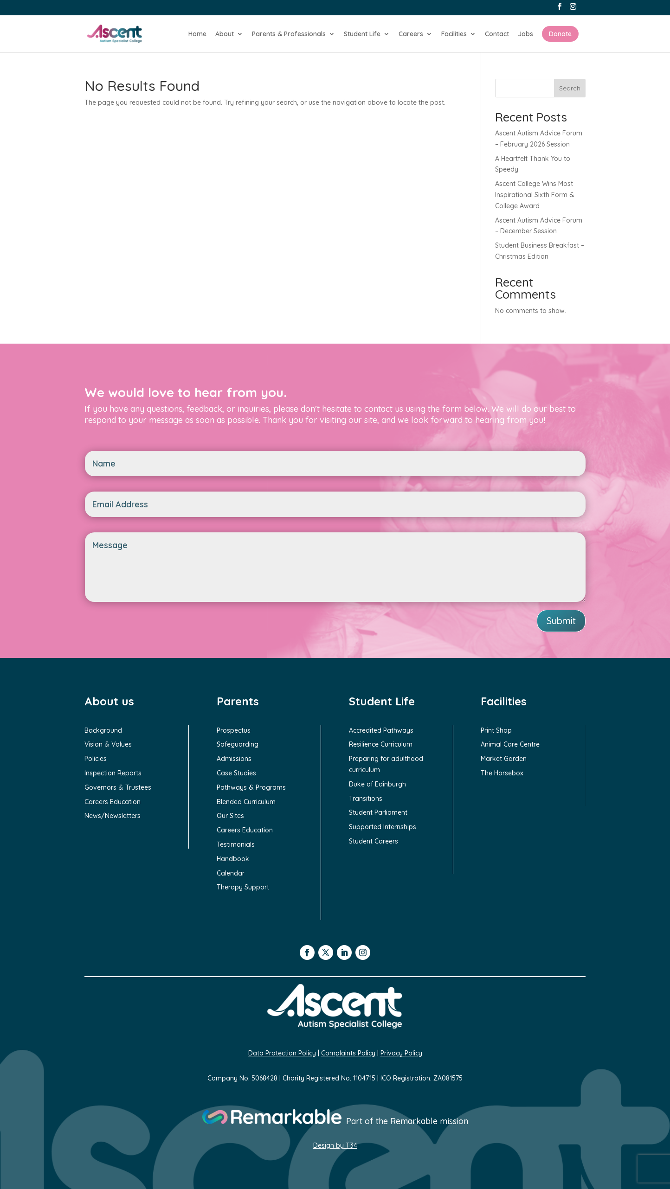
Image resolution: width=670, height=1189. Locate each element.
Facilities (454, 34)
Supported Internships (382, 827)
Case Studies (236, 773)
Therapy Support (243, 887)
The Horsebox (502, 773)
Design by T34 (335, 1145)
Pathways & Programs (251, 787)
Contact (497, 34)
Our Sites (230, 816)
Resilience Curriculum (380, 744)
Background (103, 730)
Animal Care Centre (510, 744)
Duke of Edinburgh (377, 784)
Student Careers (373, 841)
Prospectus (234, 730)
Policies (95, 758)
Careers (411, 34)
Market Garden (504, 758)
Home (197, 34)
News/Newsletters (112, 816)
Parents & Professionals (289, 34)
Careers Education (112, 802)
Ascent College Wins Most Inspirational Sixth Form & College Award (534, 194)
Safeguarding (237, 744)
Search (569, 88)
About (224, 34)
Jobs (525, 34)
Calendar (231, 873)
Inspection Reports (113, 773)
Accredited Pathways (381, 730)
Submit (561, 620)
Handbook (233, 859)
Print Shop (496, 730)
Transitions (365, 798)
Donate (560, 34)
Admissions (234, 758)
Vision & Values (108, 744)
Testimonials (236, 844)
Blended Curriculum (246, 802)
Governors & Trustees (117, 787)
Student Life (362, 34)
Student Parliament (378, 812)
